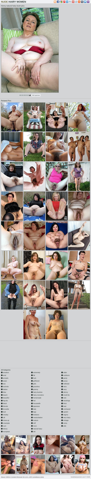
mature (34, 420)
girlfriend (35, 381)
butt (3, 412)
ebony (4, 429)
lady (33, 409)
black (4, 403)
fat (33, 375)
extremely (35, 372)
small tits (65, 395)
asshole (5, 386)
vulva (64, 423)
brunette (5, 409)
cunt (3, 426)
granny (34, 389)
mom (34, 426)
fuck (33, 378)
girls (33, 384)
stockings (65, 400)
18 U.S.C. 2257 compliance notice (33, 477)
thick (64, 403)
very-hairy (65, 417)
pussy (64, 381)
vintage (65, 420)
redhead (65, 384)
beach (4, 395)
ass (3, 384)
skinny (64, 392)
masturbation (36, 417)
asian (4, 381)
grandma (35, 386)
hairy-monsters (37, 395)
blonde (4, 406)
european (5, 431)
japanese (35, 406)
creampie (5, 423)
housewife (35, 403)
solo (63, 398)
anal (3, 375)
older (64, 372)
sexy (64, 389)
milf (33, 423)
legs (33, 412)
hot (33, 400)
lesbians (35, 415)
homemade (36, 398)
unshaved (65, 409)
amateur (5, 372)
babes (4, 389)
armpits (4, 378)
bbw (3, 392)
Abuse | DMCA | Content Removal (11, 477)
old (33, 431)
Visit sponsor (36, 95)
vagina (64, 415)
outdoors (65, 375)
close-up (5, 420)
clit (3, 417)
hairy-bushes (36, 392)
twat (63, 406)
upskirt (64, 412)
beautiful (5, 398)
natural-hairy (36, 429)
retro (64, 386)
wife (63, 426)
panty (64, 378)
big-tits (4, 400)
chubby (4, 415)
